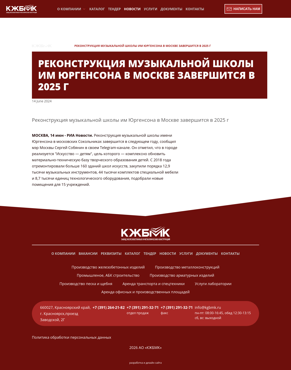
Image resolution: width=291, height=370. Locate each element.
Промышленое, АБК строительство (108, 275)
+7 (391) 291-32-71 (143, 307)
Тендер (114, 9)
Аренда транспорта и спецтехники (154, 283)
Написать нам (243, 9)
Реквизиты (111, 253)
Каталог (97, 9)
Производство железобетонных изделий (108, 267)
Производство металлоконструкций (187, 267)
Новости (132, 9)
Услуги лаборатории (213, 283)
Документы (171, 9)
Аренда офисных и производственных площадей (145, 291)
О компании (63, 253)
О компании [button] (71, 9)
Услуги (150, 9)
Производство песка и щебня (86, 283)
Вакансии (88, 253)
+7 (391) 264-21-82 (109, 307)
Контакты (195, 9)
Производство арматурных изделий (182, 275)
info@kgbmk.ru (208, 307)
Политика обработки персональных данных (71, 337)
